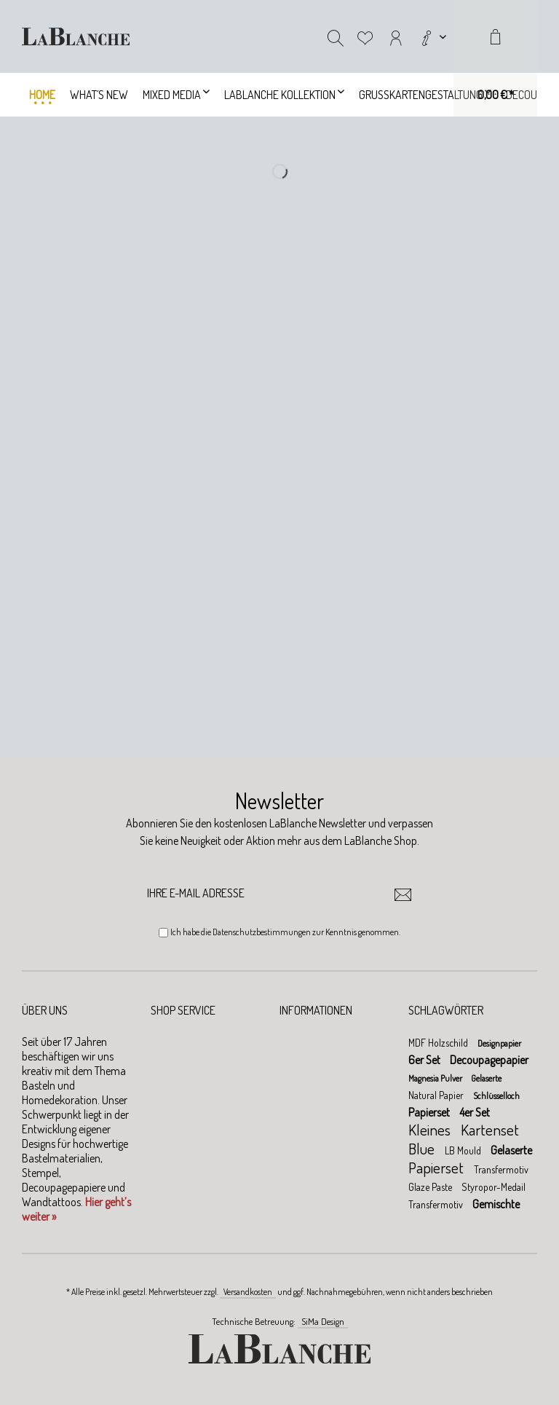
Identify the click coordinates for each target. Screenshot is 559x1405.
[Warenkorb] (495, 58)
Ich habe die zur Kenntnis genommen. (285, 931)
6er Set (425, 1059)
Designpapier (499, 1043)
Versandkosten (247, 1291)
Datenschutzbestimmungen (262, 931)
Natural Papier (437, 1095)
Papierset (430, 1112)
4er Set (474, 1112)
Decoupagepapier (489, 1059)
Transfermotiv (501, 1169)
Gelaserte (486, 1078)
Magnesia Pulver (436, 1078)
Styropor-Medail (493, 1187)
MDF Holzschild (439, 1042)
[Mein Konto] (396, 36)
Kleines (430, 1129)
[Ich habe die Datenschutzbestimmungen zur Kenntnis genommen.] (163, 932)
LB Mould (464, 1150)
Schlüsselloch (496, 1095)
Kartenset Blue (463, 1138)
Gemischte (496, 1204)
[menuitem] (432, 36)
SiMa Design (322, 1321)
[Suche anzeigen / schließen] (335, 36)
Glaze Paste (431, 1187)
